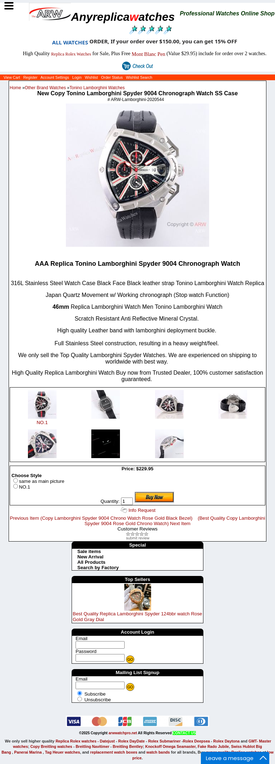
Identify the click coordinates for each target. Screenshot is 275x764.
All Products (91, 562)
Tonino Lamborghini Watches (97, 87)
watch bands (158, 752)
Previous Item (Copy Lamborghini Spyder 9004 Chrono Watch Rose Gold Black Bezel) (101, 518)
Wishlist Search (139, 77)
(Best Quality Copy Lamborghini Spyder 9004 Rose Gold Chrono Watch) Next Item (175, 520)
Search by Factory (98, 567)
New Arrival (90, 556)
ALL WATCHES (70, 42)
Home (15, 87)
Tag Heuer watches (62, 752)
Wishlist (91, 77)
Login (77, 77)
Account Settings (54, 77)
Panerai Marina (28, 752)
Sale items (89, 551)
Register (30, 77)
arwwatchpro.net (122, 733)
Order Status (111, 77)
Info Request (142, 510)
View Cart (12, 77)
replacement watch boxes (114, 752)
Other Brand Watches (45, 87)
